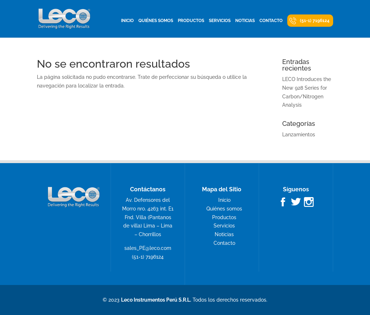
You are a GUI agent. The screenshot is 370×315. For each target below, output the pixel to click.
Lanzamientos (298, 134)
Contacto (271, 20)
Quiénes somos (155, 20)
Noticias (245, 20)
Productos (191, 20)
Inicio (127, 20)
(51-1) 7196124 (315, 20)
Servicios (220, 20)
